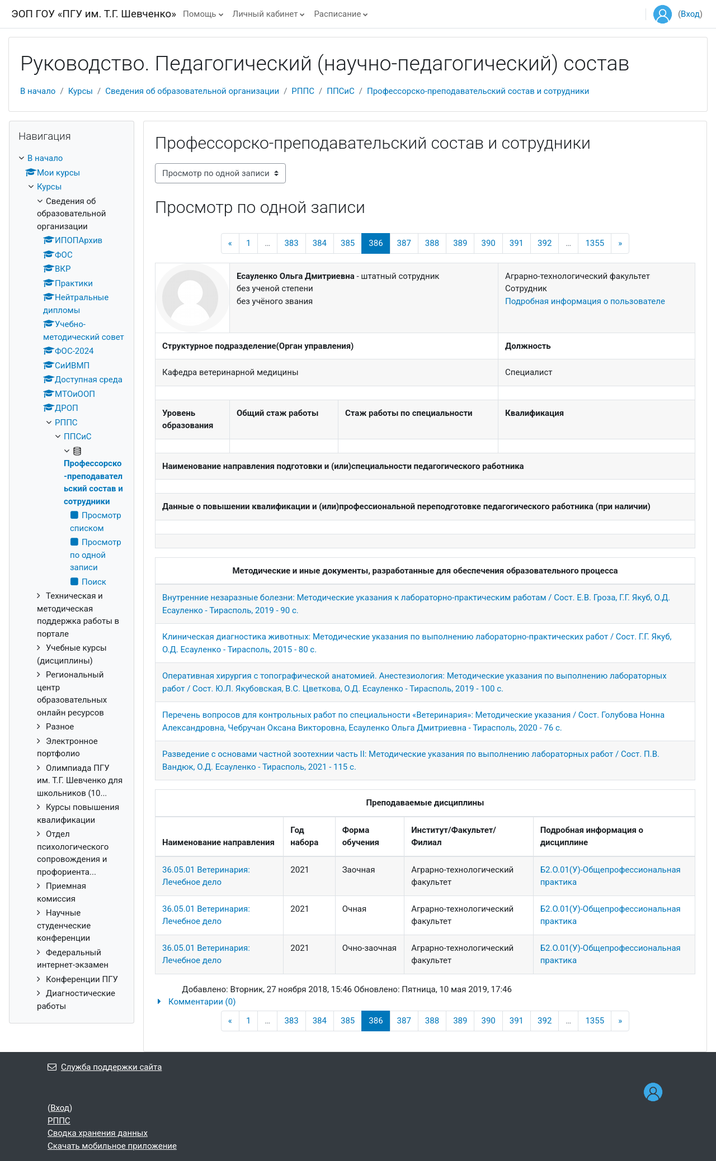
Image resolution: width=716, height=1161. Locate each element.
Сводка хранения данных (98, 1133)
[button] (425, 1002)
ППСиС (341, 91)
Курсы (80, 91)
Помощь (199, 14)
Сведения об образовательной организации (192, 91)
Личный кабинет (265, 14)
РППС (302, 91)
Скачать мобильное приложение (112, 1146)
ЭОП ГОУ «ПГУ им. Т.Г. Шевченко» (93, 14)
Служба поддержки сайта (105, 1067)
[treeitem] (71, 582)
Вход (690, 14)
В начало (37, 91)
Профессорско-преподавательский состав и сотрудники (478, 91)
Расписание (337, 14)
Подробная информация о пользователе (585, 301)
